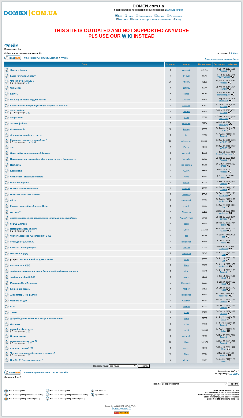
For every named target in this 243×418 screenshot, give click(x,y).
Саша (223, 319)
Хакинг (13, 312)
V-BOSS (223, 142)
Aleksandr (223, 201)
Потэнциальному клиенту (23, 229)
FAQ (118, 16)
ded (186, 236)
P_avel (186, 76)
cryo (223, 260)
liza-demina (186, 165)
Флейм (11, 45)
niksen (186, 182)
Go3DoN (186, 301)
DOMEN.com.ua (174, 10)
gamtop (223, 89)
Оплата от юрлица (19, 182)
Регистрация (174, 16)
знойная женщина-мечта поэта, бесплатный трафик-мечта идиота (44, 271)
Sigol (224, 278)
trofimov (186, 88)
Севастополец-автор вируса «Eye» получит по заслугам (39, 105)
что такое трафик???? (21, 348)
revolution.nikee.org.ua (21, 329)
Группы (159, 16)
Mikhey (186, 289)
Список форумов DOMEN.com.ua (41, 58)
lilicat (186, 259)
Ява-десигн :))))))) (19, 253)
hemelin (186, 206)
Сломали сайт (17, 129)
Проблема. (15, 165)
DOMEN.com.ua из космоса (24, 188)
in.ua (12, 306)
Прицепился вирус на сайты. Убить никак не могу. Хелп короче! (43, 159)
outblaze (223, 189)
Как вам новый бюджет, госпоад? (37, 259)
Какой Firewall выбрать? (23, 76)
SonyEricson (16, 117)
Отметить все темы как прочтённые (222, 59)
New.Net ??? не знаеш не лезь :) (26, 360)
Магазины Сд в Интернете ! (24, 283)
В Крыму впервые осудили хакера (28, 100)
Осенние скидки (18, 301)
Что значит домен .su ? (22, 81)
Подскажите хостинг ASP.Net (25, 194)
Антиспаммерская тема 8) (23, 341)
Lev (223, 207)
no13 (186, 330)
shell (224, 255)
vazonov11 (223, 119)
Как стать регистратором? (23, 247)
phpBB (116, 406)
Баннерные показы (20, 289)
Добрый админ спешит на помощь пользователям (36, 318)
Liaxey (223, 130)
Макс (186, 342)
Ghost (186, 230)
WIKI (127, 36)
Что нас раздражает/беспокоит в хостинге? (32, 353)
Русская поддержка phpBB (121, 408)
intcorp (186, 129)
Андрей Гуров (186, 218)
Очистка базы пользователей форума (30, 153)
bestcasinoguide (223, 95)
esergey (223, 355)
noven (186, 277)
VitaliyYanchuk (223, 77)
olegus (186, 360)
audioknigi (223, 124)
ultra (186, 271)
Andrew (186, 82)
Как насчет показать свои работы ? (28, 140)
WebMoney (15, 88)
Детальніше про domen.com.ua (26, 135)
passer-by (186, 194)
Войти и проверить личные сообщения (150, 19)
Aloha (186, 177)
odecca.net (186, 141)
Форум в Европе (18, 70)
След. (236, 53)
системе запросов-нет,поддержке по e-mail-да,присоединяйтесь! (43, 218)
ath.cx (13, 200)
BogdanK (223, 107)
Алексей (186, 70)
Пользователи (144, 16)
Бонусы (14, 94)
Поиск (129, 16)
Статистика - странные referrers (26, 177)
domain (186, 247)
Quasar (223, 231)
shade (186, 94)
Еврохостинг (16, 171)
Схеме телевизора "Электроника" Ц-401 (30, 236)
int (186, 135)
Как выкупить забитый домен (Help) (28, 206)
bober (186, 117)
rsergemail (186, 200)
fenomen (186, 123)
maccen (186, 348)
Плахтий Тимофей (223, 154)
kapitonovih (223, 101)
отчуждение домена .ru (22, 242)
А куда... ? (15, 212)
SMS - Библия (17, 110)
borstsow (223, 219)
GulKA (186, 171)
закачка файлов (18, 123)
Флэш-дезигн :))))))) (20, 265)
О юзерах (15, 324)
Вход (177, 19)
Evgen (186, 147)
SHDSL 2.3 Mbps (18, 224)
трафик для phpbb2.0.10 (22, 277)
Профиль (122, 19)
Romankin (186, 159)
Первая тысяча (18, 336)
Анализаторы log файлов (23, 295)
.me (12, 147)
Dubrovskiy (186, 283)
